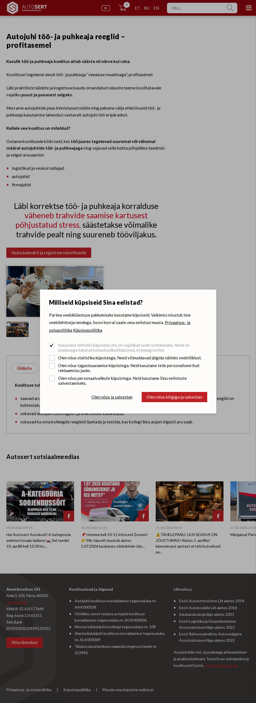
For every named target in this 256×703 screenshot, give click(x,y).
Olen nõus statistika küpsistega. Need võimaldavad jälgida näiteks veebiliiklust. (130, 357)
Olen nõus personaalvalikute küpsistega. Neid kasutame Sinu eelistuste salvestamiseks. (122, 381)
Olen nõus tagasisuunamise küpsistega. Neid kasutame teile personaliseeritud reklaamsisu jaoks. (128, 368)
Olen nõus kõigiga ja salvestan (174, 396)
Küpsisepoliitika (87, 330)
